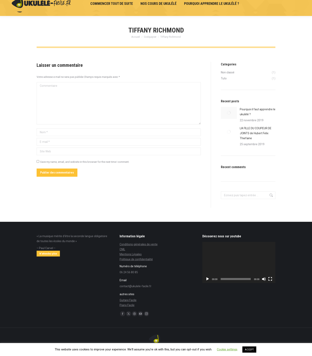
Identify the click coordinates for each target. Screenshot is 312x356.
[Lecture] (208, 279)
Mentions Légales (131, 254)
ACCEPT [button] (249, 349)
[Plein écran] (270, 279)
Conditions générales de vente (139, 244)
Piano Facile (127, 305)
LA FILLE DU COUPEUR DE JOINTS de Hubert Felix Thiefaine (255, 133)
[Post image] (229, 113)
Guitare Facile (128, 300)
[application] (238, 262)
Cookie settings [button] (227, 349)
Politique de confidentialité (136, 259)
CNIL (122, 249)
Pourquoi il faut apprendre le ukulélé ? (257, 112)
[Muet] (264, 279)
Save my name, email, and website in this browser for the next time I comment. (84, 161)
